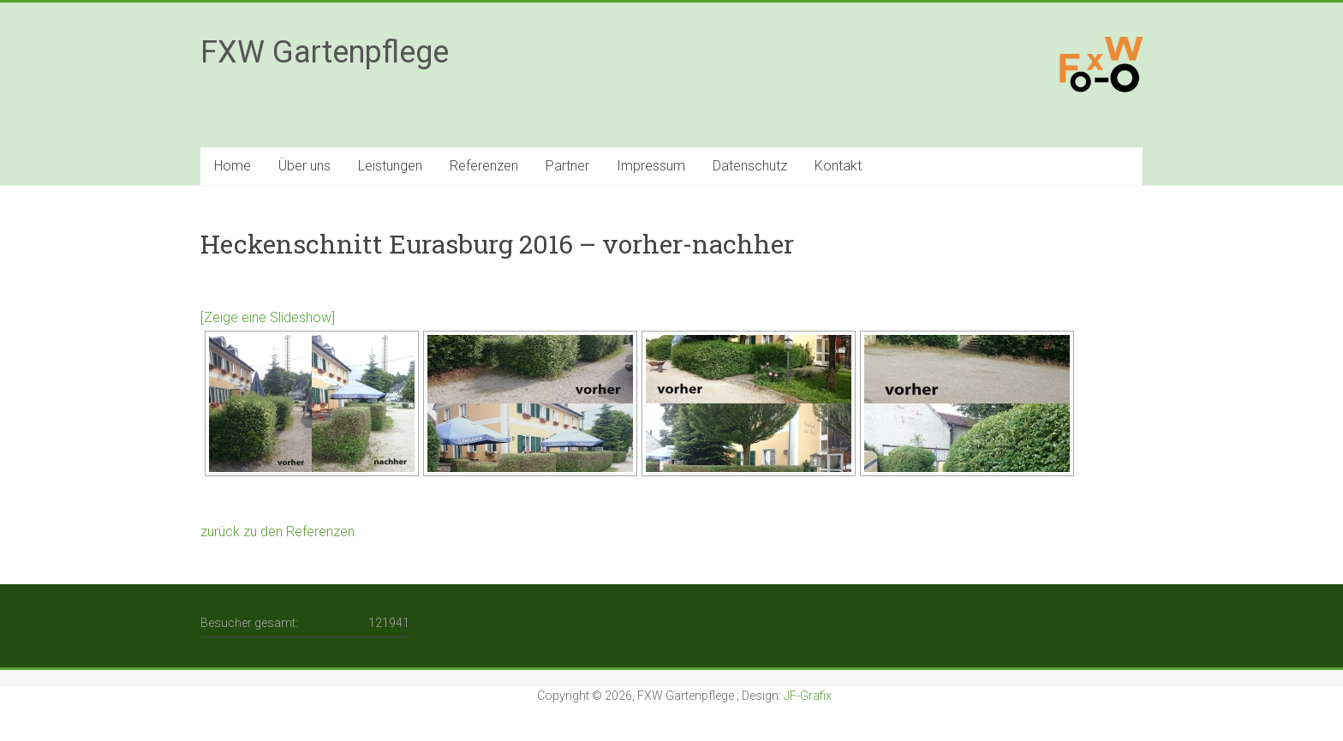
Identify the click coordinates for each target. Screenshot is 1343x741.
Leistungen (390, 166)
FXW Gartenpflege (324, 52)
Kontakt (838, 166)
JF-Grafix (808, 695)
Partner (567, 166)
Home (232, 166)
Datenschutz (750, 166)
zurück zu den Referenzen (279, 531)
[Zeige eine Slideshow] (267, 317)
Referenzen (484, 166)
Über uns (304, 166)
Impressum (651, 166)
